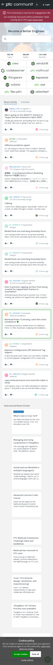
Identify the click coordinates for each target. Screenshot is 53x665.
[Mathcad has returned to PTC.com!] (26, 560)
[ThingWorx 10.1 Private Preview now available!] (26, 615)
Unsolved (25, 102)
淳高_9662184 (14, 167)
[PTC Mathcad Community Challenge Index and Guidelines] (26, 532)
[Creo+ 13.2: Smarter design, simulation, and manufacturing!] (26, 587)
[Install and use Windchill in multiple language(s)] (26, 477)
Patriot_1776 (14, 109)
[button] (26, 660)
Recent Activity (10, 102)
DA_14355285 (14, 281)
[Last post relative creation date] (43, 129)
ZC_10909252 (14, 225)
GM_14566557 (14, 197)
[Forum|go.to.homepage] (18, 5)
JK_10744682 (14, 344)
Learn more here (35, 19)
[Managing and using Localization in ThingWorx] (26, 449)
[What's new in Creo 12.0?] (26, 421)
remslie (12, 139)
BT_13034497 (14, 313)
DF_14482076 (14, 374)
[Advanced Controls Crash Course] (26, 504)
